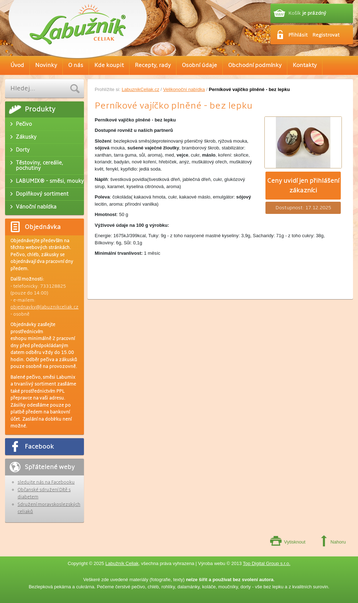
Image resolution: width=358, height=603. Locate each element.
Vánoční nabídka (36, 207)
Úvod (17, 65)
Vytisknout (295, 542)
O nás (75, 65)
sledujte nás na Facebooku (46, 482)
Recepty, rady (153, 65)
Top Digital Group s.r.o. (266, 563)
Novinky (46, 65)
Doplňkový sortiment (42, 194)
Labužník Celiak (122, 563)
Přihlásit (298, 35)
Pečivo (24, 124)
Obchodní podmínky (255, 65)
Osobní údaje (199, 65)
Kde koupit (109, 65)
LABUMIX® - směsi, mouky (50, 181)
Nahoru (338, 542)
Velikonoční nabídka (184, 89)
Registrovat (326, 35)
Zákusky (26, 137)
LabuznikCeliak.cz (140, 89)
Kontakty (305, 65)
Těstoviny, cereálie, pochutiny (39, 165)
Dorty (23, 150)
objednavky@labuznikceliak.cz (44, 307)
